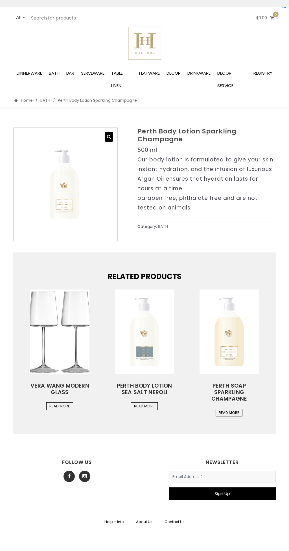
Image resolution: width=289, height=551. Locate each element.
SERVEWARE (92, 73)
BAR (70, 73)
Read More (59, 406)
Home (23, 100)
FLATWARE (149, 73)
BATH (54, 73)
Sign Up (222, 493)
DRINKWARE (199, 73)
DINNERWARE (29, 73)
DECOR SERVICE (225, 79)
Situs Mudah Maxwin (284, 7)
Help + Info (114, 521)
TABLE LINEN (117, 79)
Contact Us (175, 521)
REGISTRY (262, 73)
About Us (144, 521)
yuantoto (285, 7)
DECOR (174, 73)
